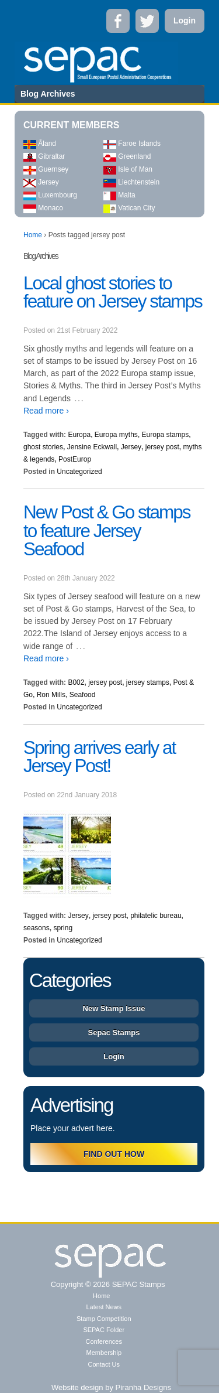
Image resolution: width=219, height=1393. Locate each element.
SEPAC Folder (103, 1329)
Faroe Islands (132, 143)
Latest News (103, 1306)
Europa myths (116, 435)
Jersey (41, 182)
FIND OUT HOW (114, 1154)
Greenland (127, 156)
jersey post (162, 447)
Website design (77, 1387)
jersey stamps (147, 682)
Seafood (82, 695)
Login (184, 20)
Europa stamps (165, 435)
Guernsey (45, 169)
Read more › (46, 410)
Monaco (43, 208)
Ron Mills (51, 695)
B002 (76, 682)
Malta (119, 195)
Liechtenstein (131, 182)
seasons (36, 928)
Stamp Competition (104, 1318)
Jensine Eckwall (92, 447)
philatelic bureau (155, 915)
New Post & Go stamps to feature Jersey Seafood (106, 530)
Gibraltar (44, 156)
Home (32, 235)
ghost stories (43, 447)
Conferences (104, 1341)
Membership (103, 1352)
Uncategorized (79, 471)
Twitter (147, 21)
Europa (79, 435)
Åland (39, 143)
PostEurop (74, 459)
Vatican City (129, 208)
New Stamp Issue (114, 1008)
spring (62, 928)
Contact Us (104, 1364)
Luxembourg (50, 195)
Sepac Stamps (114, 1032)
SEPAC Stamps (137, 1284)
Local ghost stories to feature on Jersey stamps (112, 292)
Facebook (118, 21)
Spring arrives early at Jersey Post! (99, 757)
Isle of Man (127, 169)
